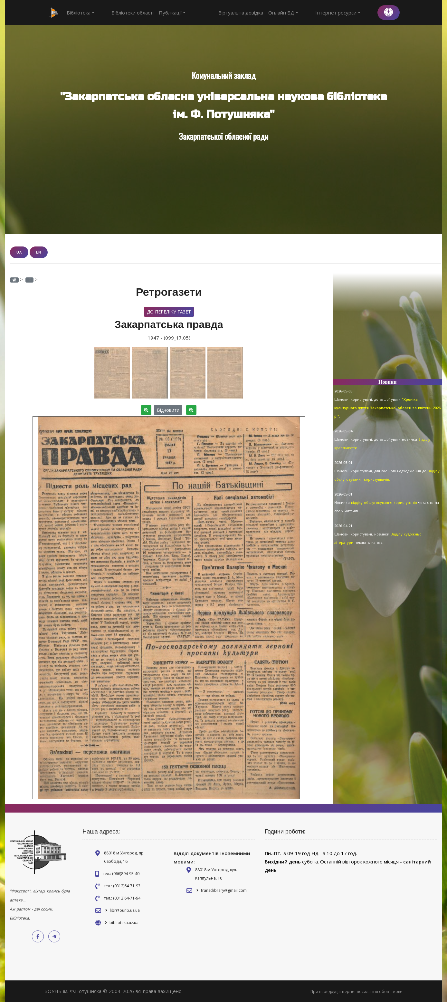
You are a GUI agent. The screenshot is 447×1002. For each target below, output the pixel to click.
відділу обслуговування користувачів (384, 502)
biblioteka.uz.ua (123, 922)
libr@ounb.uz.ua (125, 910)
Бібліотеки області (121, 12)
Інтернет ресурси (349, 12)
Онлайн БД (307, 12)
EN (38, 252)
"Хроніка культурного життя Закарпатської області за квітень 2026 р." (387, 408)
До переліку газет (169, 311)
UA (19, 252)
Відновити (168, 410)
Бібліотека (80, 12)
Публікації (160, 12)
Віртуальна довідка (264, 12)
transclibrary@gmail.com (224, 890)
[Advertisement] (387, 329)
